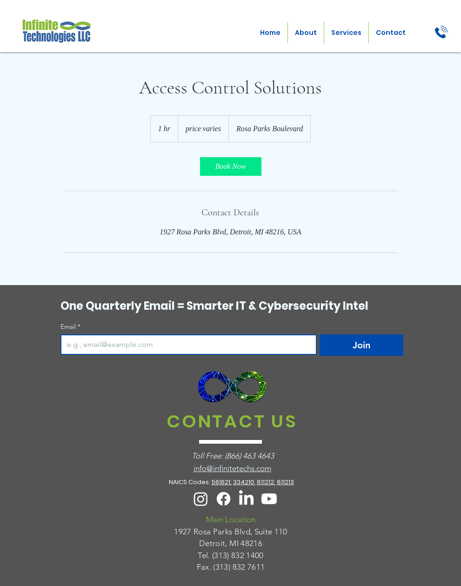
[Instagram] (201, 499)
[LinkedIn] (246, 499)
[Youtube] (269, 499)
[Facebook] (223, 499)
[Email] (185, 344)
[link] (230, 166)
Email (70, 327)
